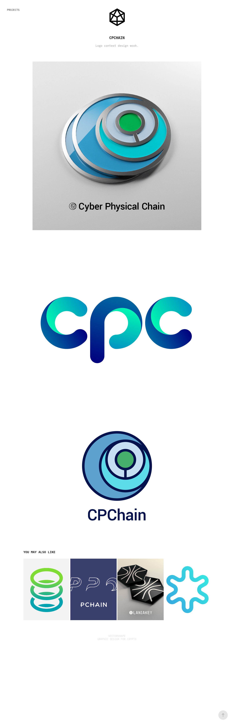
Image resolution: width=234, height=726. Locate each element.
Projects (13, 9)
